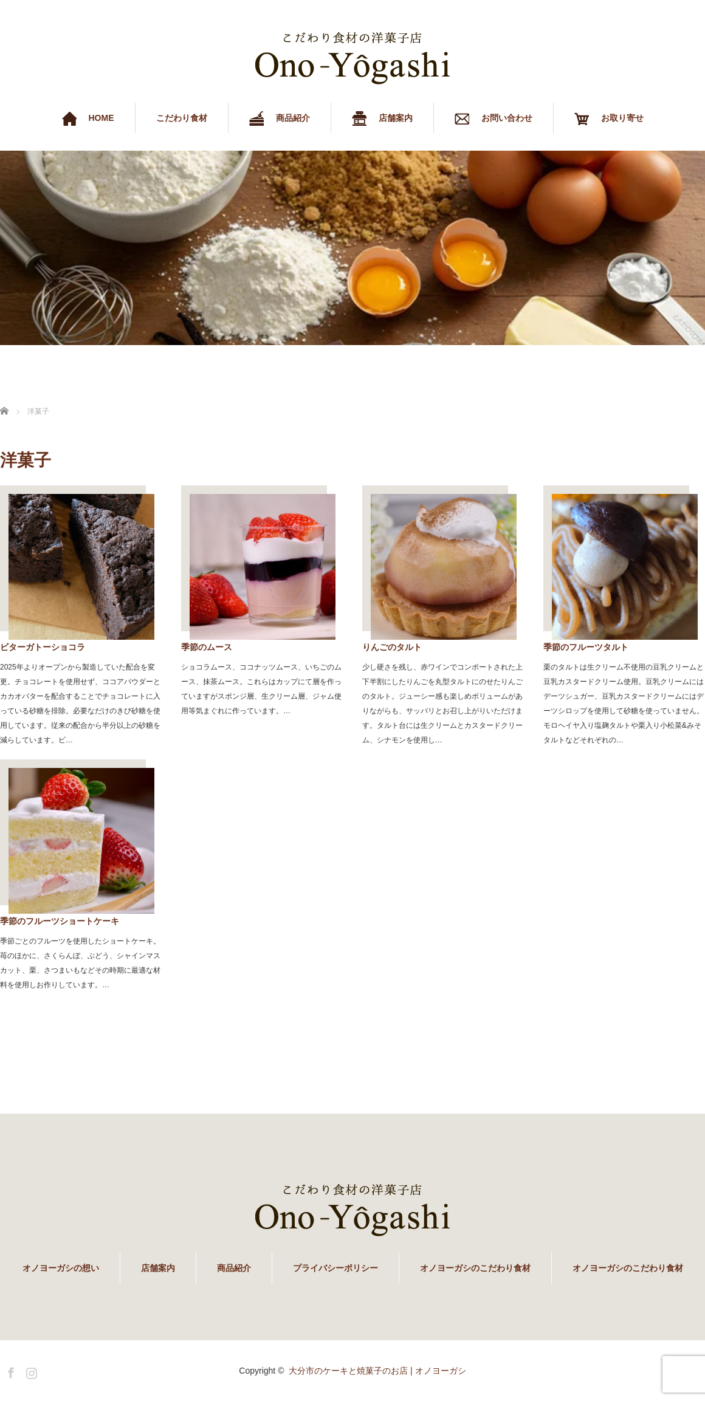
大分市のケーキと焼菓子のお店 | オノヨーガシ (377, 1370)
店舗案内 (158, 1268)
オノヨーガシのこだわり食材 (475, 1268)
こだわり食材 (181, 118)
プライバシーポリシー (335, 1268)
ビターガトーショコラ (42, 647)
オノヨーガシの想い (60, 1268)
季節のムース (206, 647)
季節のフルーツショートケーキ (59, 921)
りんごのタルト (392, 647)
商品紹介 (234, 1268)
